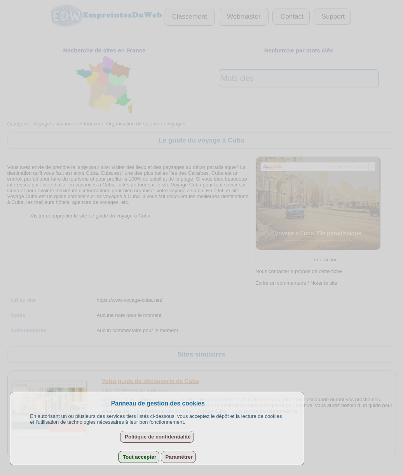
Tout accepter (138, 457)
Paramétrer (178, 457)
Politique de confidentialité (156, 437)
